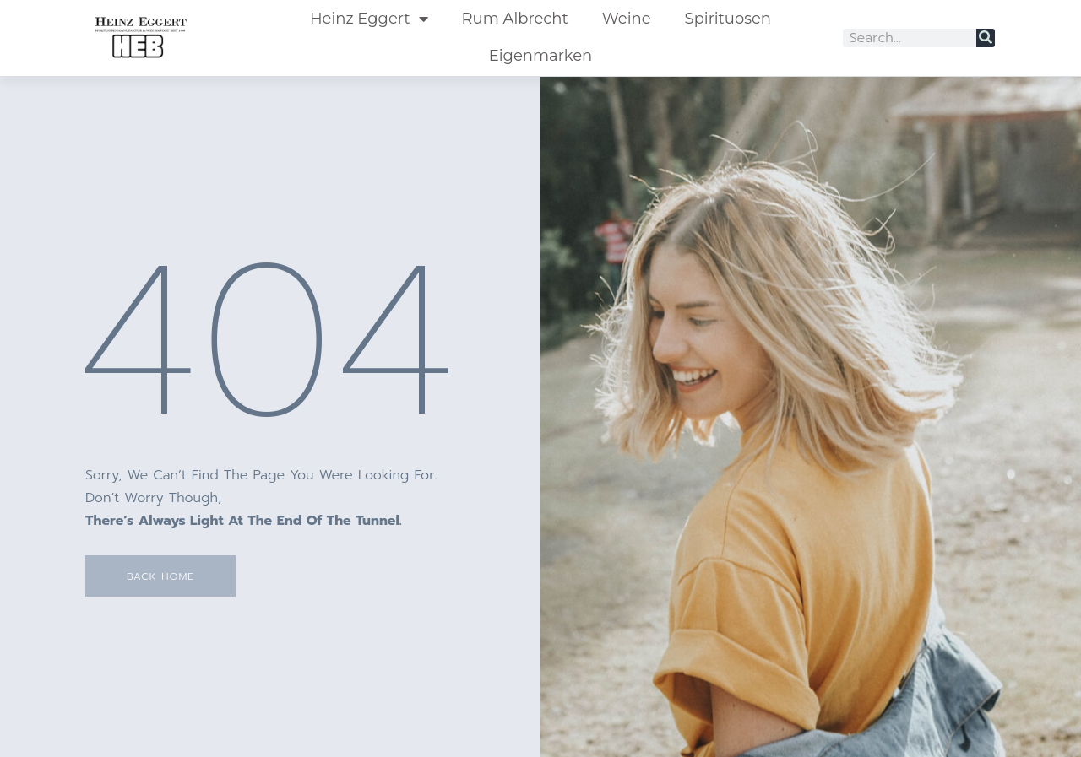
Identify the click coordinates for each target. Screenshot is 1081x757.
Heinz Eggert (369, 19)
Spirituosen (728, 18)
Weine (626, 18)
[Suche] (985, 38)
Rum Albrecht (515, 18)
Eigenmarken (540, 55)
